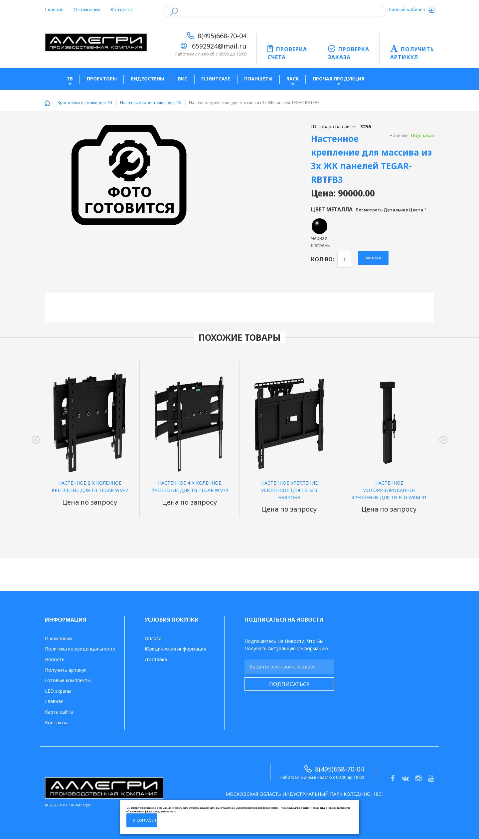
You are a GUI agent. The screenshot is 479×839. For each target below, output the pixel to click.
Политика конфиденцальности (80, 649)
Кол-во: (322, 259)
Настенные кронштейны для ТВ (150, 102)
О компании (87, 9)
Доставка (156, 659)
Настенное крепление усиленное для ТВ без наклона (289, 490)
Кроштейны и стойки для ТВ (85, 102)
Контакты (121, 9)
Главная (54, 9)
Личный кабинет (408, 9)
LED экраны (58, 691)
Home (47, 103)
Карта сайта (59, 712)
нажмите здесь (168, 811)
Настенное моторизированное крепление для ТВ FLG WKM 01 (389, 490)
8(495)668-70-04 (222, 35)
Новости (55, 659)
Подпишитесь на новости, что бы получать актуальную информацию (286, 645)
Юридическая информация (175, 649)
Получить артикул (65, 670)
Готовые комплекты (68, 680)
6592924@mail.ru (219, 46)
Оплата (153, 638)
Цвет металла (367, 209)
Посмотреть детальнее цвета (389, 210)
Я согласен (144, 820)
